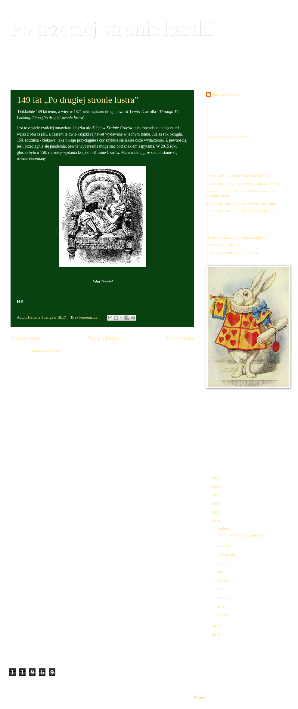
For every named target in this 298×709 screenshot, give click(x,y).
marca (222, 606)
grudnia (223, 528)
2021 (216, 512)
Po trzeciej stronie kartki (112, 28)
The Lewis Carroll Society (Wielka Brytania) (241, 203)
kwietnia (224, 598)
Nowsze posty (26, 338)
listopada (224, 546)
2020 (216, 521)
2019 (216, 626)
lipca (221, 572)
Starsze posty (179, 338)
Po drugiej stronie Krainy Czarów (232, 253)
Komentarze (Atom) (45, 350)
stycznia (223, 615)
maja (221, 589)
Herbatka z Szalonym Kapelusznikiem (236, 237)
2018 (216, 634)
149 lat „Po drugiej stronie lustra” (77, 100)
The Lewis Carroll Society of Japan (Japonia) (241, 211)
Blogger (200, 697)
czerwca (223, 581)
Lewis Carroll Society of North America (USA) (243, 184)
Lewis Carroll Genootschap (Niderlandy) (238, 176)
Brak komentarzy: (85, 317)
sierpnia (223, 563)
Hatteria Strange (226, 95)
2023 (216, 495)
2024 (216, 486)
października (227, 555)
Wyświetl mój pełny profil (226, 137)
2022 (216, 504)
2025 (216, 478)
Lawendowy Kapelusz (223, 245)
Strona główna (103, 338)
